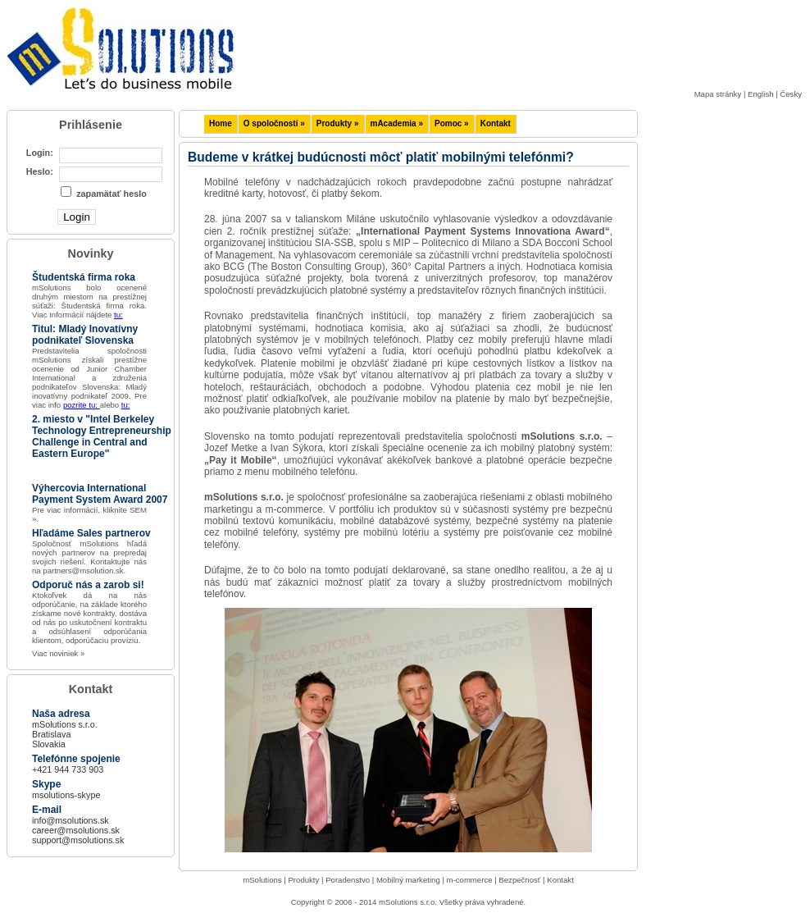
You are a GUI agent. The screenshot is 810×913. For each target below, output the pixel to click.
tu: (118, 314)
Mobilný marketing (408, 879)
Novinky (91, 253)
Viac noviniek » (58, 653)
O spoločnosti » (274, 123)
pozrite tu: (81, 404)
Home (220, 123)
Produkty (303, 879)
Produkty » (337, 123)
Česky (791, 93)
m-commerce (470, 879)
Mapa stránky (718, 93)
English (760, 93)
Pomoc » (452, 123)
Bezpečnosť (519, 879)
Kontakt (495, 123)
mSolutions (262, 879)
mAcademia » (397, 123)
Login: (39, 152)
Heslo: (39, 171)
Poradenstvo (347, 879)
